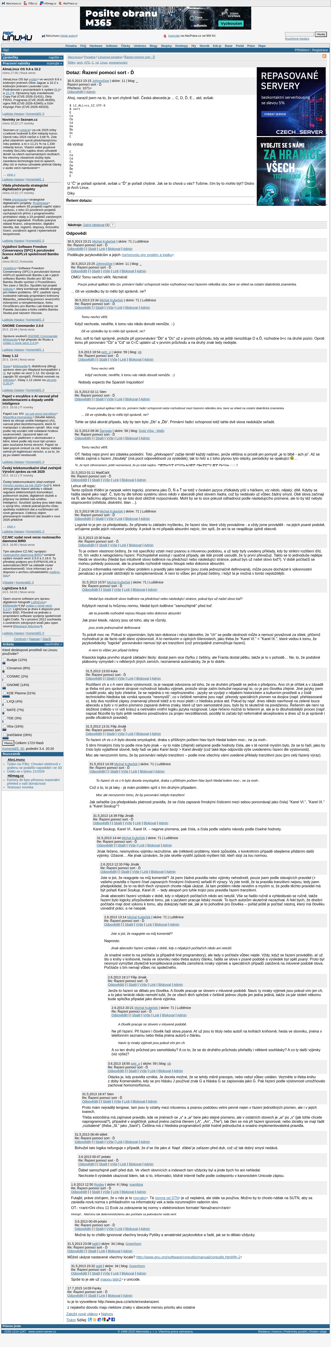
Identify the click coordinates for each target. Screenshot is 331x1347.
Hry (193, 46)
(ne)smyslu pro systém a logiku (147, 267)
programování (118, 62)
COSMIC (11, 676)
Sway (7, 366)
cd (97, 62)
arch (80, 62)
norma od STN (167, 1210)
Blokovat (114, 261)
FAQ (83, 46)
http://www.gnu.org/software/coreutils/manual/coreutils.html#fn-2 (188, 1269)
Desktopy (181, 46)
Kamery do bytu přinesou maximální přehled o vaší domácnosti (33, 781)
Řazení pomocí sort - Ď (139, 57)
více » (11, 174)
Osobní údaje (318, 1344)
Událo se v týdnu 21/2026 (25, 771)
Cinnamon (12, 668)
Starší (46, 639)
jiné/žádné (12, 735)
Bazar (228, 46)
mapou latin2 (110, 1292)
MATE (9, 710)
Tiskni (71, 1332)
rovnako (139, 1210)
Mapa (261, 46)
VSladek (7, 582)
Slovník (204, 46)
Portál (240, 46)
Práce (251, 46)
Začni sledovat (94, 237)
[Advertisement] (120, 224)
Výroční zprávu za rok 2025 (22, 485)
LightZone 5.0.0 (14, 588)
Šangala (106, 443)
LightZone (38, 602)
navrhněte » (53, 644)
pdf (47, 485)
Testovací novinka (20, 787)
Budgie (10, 660)
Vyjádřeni (9, 268)
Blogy (153, 46)
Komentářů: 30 (13, 749)
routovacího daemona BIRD (22, 555)
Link (102, 261)
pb (140, 364)
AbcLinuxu (16, 760)
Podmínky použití (295, 1344)
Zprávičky (10, 57)
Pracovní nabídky (16, 63)
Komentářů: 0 (35, 113)
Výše (106, 283)
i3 (4, 373)
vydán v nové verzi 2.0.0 (20, 343)
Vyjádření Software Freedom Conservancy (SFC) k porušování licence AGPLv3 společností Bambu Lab (30, 252)
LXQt (8, 701)
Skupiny (166, 46)
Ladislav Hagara (13, 113)
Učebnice (140, 46)
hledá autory (68, 35)
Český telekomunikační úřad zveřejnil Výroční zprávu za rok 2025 (31, 469)
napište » (55, 57)
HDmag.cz (48, 3)
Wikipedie (11, 339)
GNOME (11, 685)
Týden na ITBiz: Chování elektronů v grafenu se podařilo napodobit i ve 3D (34, 766)
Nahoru (107, 1326)
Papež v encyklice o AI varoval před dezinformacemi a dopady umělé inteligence (30, 399)
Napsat (34, 639)
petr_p (106, 364)
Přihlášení (302, 50)
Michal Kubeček (104, 254)
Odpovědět (75, 92)
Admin (91, 92)
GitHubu (8, 380)
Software (111, 46)
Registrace (320, 50)
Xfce (8, 726)
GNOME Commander (43, 336)
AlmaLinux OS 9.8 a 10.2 (21, 69)
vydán (33, 79)
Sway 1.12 (10, 356)
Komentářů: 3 (35, 319)
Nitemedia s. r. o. (147, 1344)
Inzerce (277, 1344)
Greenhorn (133, 1256)
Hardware (96, 46)
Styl (6, 50)
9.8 (57, 89)
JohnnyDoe (100, 81)
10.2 (9, 93)
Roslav (99, 1197)
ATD (87, 62)
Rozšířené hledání (297, 38)
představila (19, 199)
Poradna (71, 46)
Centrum (20, 639)
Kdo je (217, 46)
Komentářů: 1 (35, 179)
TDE (8, 718)
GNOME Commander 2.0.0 (22, 326)
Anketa (8, 644)
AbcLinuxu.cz (11, 3)
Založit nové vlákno (82, 1326)
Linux (103, 62)
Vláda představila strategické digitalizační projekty (25, 187)
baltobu (8, 289)
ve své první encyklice (40, 413)
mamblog (136, 1197)
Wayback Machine (27, 626)
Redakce (264, 1344)
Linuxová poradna (110, 57)
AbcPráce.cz (67, 3)
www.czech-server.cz (42, 1344)
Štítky (71, 62)
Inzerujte (174, 35)
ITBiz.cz (30, 3)
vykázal (24, 130)
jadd (95, 1256)
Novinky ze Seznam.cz (19, 119)
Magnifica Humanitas (17, 417)
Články (125, 46)
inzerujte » (54, 63)
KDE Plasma (14, 693)
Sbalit (92, 261)
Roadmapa (40, 203)
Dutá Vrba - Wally (152, 443)
